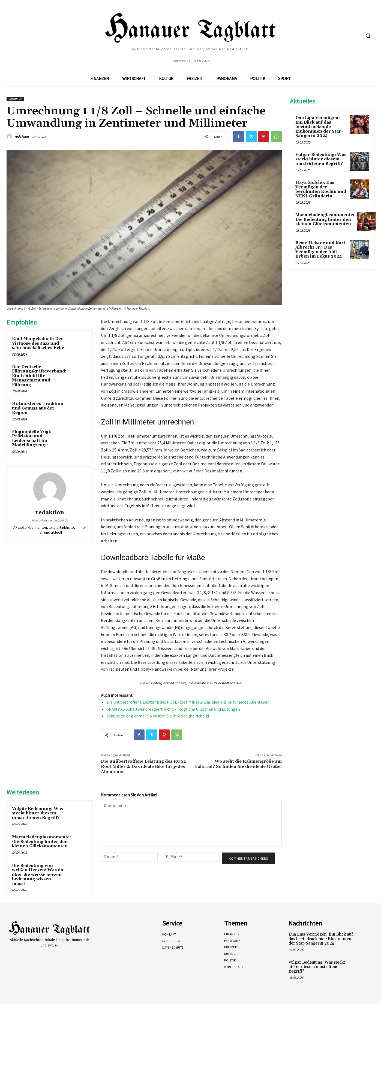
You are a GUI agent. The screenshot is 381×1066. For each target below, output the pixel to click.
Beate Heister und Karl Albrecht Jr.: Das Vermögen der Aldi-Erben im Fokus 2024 (320, 249)
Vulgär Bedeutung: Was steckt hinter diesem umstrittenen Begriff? (37, 813)
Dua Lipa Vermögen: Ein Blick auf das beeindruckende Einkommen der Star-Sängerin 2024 (319, 126)
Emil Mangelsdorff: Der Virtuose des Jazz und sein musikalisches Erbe (38, 343)
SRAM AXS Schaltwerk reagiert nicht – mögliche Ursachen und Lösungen (173, 709)
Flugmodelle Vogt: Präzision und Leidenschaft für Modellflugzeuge (32, 438)
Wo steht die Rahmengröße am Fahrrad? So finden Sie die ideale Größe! (238, 764)
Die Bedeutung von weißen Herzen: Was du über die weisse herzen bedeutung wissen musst (37, 874)
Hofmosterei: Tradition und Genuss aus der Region (37, 408)
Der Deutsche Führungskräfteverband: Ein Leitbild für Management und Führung (39, 375)
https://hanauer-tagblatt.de (50, 520)
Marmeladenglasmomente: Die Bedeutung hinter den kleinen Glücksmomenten (41, 842)
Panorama (15, 99)
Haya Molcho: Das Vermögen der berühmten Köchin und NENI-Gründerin (320, 189)
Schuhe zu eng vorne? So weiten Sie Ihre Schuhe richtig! (158, 716)
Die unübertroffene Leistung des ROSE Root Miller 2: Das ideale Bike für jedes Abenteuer (188, 702)
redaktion (21, 136)
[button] (367, 35)
